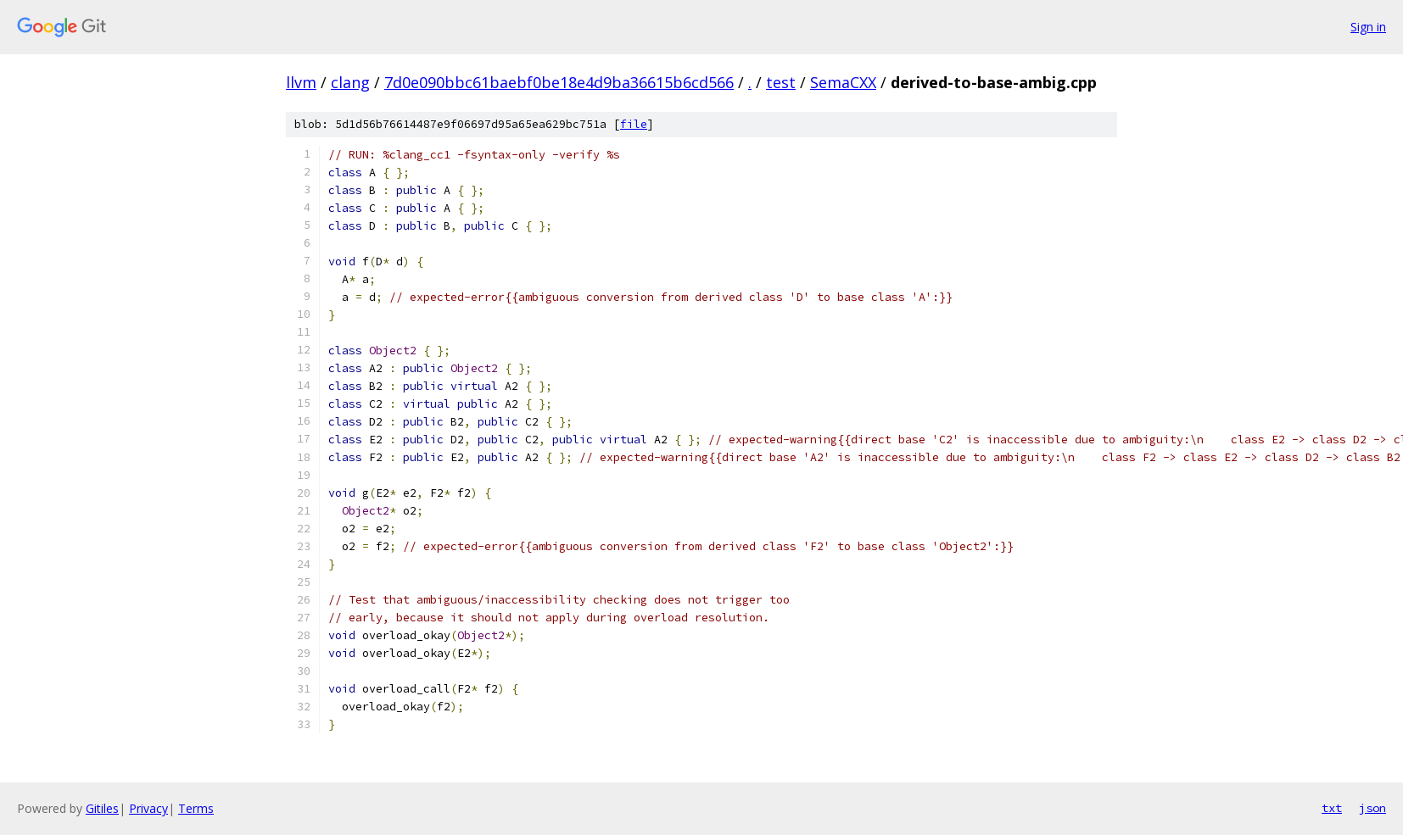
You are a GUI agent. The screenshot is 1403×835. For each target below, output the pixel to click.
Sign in (1368, 27)
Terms (196, 808)
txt (1332, 808)
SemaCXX (843, 82)
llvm (301, 82)
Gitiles (102, 808)
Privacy (148, 808)
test (781, 82)
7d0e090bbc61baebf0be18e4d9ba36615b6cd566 (559, 82)
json (1372, 808)
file (633, 124)
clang (350, 82)
